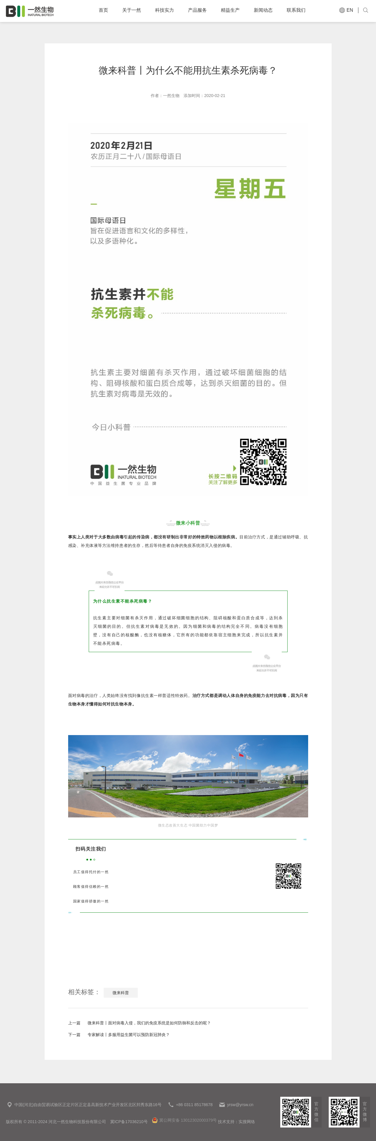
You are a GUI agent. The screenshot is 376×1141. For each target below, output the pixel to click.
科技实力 (168, 10)
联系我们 (300, 10)
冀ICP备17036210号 (129, 1121)
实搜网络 (247, 1121)
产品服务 (201, 10)
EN (345, 10)
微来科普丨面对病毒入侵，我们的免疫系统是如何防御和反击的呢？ (139, 1023)
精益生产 (234, 10)
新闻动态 (267, 10)
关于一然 (135, 10)
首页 (107, 10)
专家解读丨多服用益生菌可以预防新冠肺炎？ (119, 1034)
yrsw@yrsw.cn (240, 1104)
